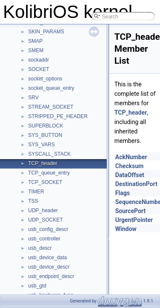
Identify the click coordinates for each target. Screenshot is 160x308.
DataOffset (129, 175)
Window (126, 228)
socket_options (45, 79)
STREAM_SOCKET (50, 107)
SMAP (35, 41)
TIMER (36, 192)
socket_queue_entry (51, 88)
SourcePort (130, 210)
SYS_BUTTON (45, 135)
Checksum (129, 166)
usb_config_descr (48, 229)
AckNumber (131, 157)
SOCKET (38, 69)
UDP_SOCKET (45, 220)
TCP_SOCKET (45, 182)
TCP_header (42, 163)
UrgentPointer (134, 219)
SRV (33, 98)
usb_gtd (37, 286)
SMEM (36, 50)
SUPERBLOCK (45, 126)
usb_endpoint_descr (51, 276)
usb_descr (40, 248)
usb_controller (44, 239)
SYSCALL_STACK (49, 154)
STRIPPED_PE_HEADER (57, 116)
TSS (33, 201)
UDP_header (43, 210)
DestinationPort (136, 184)
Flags (122, 193)
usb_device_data (47, 258)
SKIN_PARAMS (46, 32)
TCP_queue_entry (49, 173)
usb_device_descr (49, 267)
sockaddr (38, 60)
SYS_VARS (41, 145)
